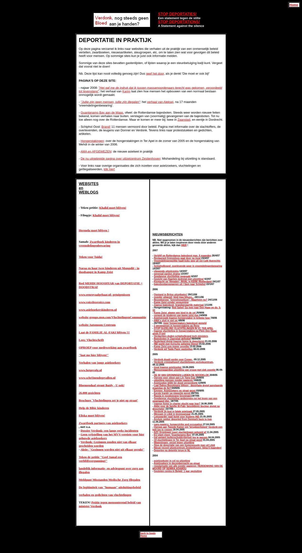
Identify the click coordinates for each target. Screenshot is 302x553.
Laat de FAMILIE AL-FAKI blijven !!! (104, 332)
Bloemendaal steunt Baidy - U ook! (101, 385)
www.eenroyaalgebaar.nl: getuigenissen (104, 294)
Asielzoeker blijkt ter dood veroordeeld (176, 383)
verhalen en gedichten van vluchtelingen (105, 495)
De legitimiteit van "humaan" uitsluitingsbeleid (110, 487)
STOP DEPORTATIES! (177, 14)
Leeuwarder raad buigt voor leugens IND (177, 416)
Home (293, 5)
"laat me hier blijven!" (94, 355)
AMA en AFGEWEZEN (95, 151)
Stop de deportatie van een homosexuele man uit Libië (184, 445)
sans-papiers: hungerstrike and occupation (178, 424)
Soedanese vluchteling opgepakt (172, 276)
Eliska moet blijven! (92, 415)
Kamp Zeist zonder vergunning (171, 302)
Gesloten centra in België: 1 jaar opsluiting (178, 471)
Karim (126, 91)
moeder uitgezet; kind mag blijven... (174, 297)
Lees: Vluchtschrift (91, 340)
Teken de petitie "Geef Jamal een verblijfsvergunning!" (100, 459)
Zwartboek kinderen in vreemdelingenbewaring (99, 243)
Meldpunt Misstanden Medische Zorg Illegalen (109, 479)
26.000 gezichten (89, 393)
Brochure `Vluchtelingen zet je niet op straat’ (108, 400)
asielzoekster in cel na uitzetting (172, 460)
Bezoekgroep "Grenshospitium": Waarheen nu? (180, 299)
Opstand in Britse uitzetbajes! (170, 294)
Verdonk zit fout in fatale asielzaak (173, 411)
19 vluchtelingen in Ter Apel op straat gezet (178, 440)
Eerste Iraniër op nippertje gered (172, 393)
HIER (184, 245)
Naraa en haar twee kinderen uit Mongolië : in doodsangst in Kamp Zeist (109, 270)
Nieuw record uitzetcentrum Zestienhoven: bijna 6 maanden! (188, 448)
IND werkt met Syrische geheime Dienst (176, 344)
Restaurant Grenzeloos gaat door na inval (177, 258)
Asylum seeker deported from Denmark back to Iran (183, 419)
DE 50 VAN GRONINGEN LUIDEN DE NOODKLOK (182, 375)
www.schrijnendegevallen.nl (97, 377)
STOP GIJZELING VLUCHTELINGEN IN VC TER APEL (183, 328)
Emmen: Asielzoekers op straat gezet (175, 390)
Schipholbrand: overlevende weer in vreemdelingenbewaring (188, 266)
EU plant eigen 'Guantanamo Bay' (173, 435)
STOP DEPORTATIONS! (179, 22)
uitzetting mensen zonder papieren (173, 380)
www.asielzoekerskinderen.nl (98, 309)
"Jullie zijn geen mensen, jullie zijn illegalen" (110, 102)
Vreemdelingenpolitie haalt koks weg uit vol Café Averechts (187, 260)
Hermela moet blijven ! (94, 230)
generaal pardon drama (167, 273)
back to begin (147, 533)
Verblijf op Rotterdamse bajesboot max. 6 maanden (182, 255)
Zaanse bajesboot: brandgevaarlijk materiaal (179, 305)
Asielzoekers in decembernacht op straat (177, 463)
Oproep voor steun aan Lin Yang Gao (175, 377)
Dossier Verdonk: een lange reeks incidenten (109, 430)
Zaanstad (183, 119)
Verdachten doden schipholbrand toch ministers (181, 336)
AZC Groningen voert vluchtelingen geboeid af (180, 432)
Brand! (105, 126)
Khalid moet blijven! (112, 207)
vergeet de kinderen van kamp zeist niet (176, 315)
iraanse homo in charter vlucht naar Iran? (177, 403)
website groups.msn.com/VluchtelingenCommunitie (112, 317)
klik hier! (109, 169)
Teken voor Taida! (90, 257)
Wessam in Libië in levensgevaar (172, 414)
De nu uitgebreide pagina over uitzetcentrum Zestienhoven (120, 158)
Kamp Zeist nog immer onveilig (171, 346)
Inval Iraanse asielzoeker (168, 367)
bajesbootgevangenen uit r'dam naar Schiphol (180, 284)
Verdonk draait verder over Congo (173, 359)
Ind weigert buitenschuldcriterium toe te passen (181, 437)
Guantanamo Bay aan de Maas (102, 112)
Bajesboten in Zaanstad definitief (172, 338)
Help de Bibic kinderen (94, 408)
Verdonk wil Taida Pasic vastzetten (173, 349)
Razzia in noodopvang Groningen (172, 396)
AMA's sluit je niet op (166, 320)
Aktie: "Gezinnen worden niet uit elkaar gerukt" (112, 449)
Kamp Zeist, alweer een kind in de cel (175, 312)
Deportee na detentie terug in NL (172, 450)
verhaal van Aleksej (160, 102)
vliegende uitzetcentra (166, 271)
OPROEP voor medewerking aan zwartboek (108, 347)
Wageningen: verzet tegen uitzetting (174, 442)
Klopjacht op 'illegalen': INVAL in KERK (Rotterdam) (183, 281)
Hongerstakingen (92, 141)
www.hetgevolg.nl (90, 370)
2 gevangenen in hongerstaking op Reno (176, 325)
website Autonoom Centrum (97, 325)
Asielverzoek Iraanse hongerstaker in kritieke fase (182, 318)
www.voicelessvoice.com (94, 302)
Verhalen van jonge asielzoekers (100, 362)
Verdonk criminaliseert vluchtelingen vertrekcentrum (183, 362)
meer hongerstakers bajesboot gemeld (184, 323)
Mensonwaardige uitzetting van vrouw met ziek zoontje (185, 370)
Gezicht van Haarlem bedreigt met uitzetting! (179, 279)
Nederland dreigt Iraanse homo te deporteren (179, 341)
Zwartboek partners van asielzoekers (103, 423)
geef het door (155, 73)
